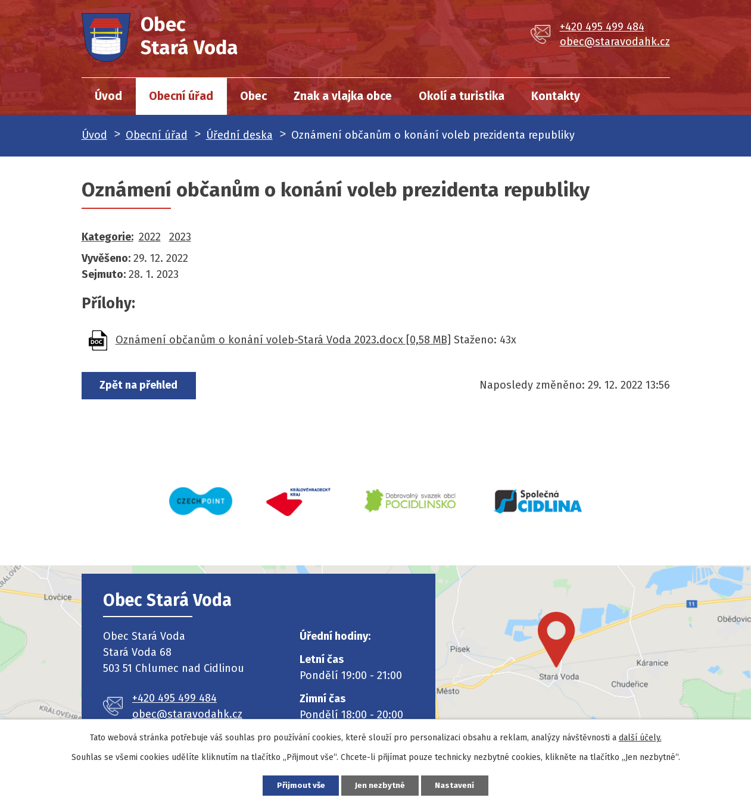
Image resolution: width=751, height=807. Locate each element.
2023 (180, 236)
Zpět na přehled (142, 385)
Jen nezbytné (381, 785)
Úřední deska (239, 135)
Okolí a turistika (461, 96)
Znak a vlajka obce (343, 96)
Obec (253, 96)
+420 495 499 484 (602, 26)
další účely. (640, 736)
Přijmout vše (295, 785)
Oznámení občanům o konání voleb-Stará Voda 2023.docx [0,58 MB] (283, 339)
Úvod (108, 96)
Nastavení (461, 785)
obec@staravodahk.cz (615, 41)
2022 (150, 236)
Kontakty (555, 96)
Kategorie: (107, 236)
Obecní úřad (181, 96)
